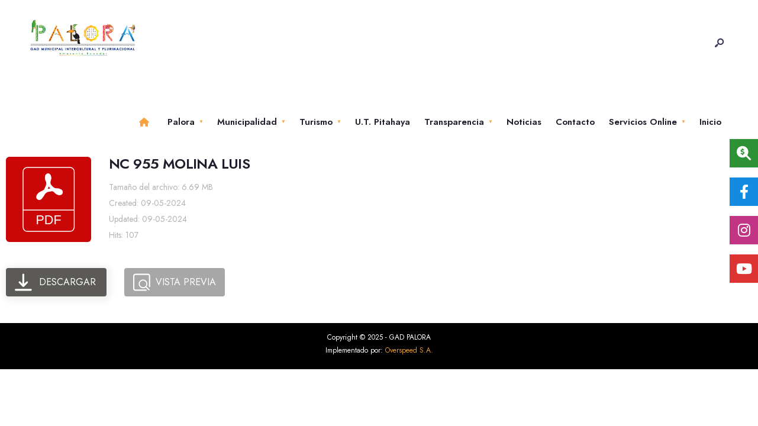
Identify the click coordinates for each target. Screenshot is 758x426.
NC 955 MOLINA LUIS (179, 164)
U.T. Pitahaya (382, 121)
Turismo (316, 121)
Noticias (524, 121)
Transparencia (454, 121)
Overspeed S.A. (409, 350)
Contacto (575, 121)
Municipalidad (247, 121)
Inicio (710, 121)
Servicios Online (643, 121)
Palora (181, 121)
